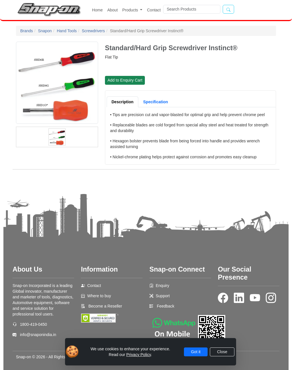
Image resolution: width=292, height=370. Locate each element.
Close (222, 351)
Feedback (165, 306)
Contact (154, 10)
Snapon (45, 31)
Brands (26, 31)
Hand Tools (67, 31)
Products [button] (130, 10)
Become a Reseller (104, 306)
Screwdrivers (93, 31)
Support (163, 296)
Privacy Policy (138, 354)
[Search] (191, 9)
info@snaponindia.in (38, 334)
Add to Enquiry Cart (125, 80)
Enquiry (162, 285)
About (112, 10)
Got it (195, 351)
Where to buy (99, 296)
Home (97, 10)
